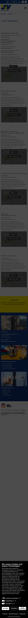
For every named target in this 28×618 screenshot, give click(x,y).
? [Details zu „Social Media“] (15, 600)
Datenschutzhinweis (13, 613)
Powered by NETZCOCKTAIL (14, 616)
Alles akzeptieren (22, 608)
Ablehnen (5, 608)
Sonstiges (8, 603)
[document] (14, 579)
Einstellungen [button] (22, 613)
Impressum (5, 613)
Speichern (14, 608)
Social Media (9, 600)
